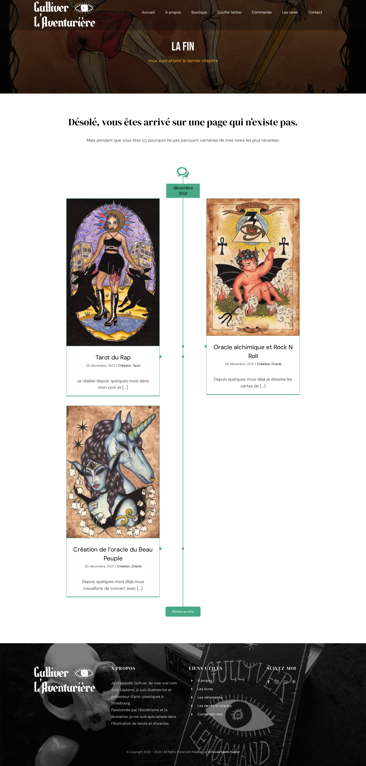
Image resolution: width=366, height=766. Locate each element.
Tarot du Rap (113, 357)
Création (124, 365)
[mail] (285, 682)
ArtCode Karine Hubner (224, 752)
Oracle (276, 364)
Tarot (136, 365)
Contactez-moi (210, 714)
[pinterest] (294, 682)
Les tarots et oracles (214, 705)
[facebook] (269, 682)
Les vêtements (209, 697)
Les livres (205, 689)
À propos (204, 680)
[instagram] (277, 682)
